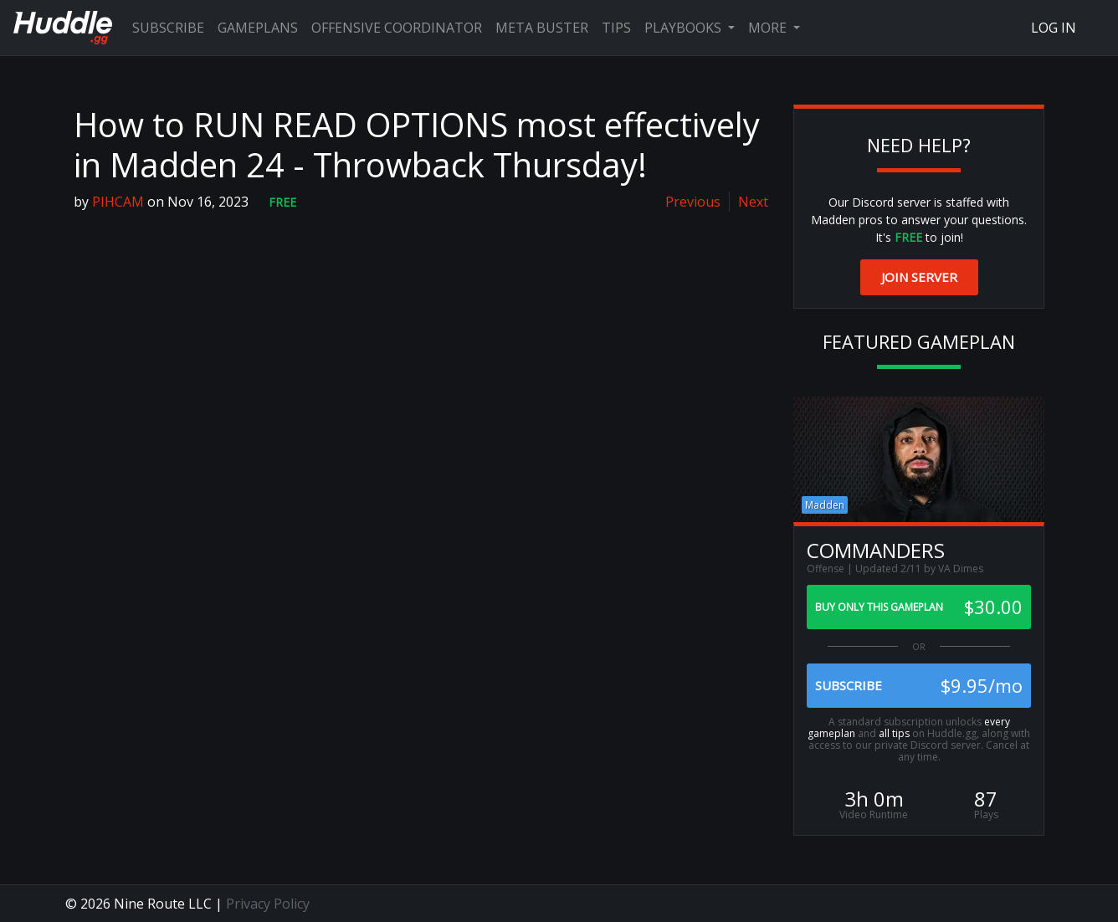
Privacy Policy (268, 903)
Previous (693, 201)
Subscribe (168, 27)
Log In (1053, 27)
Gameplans (258, 27)
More (769, 27)
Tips (616, 27)
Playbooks (684, 27)
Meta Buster (541, 27)
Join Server (919, 277)
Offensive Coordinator (396, 27)
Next (753, 201)
